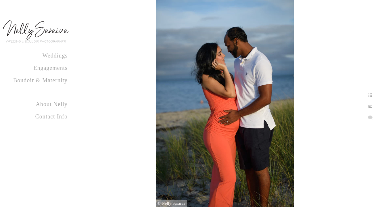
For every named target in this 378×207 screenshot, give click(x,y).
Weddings (55, 55)
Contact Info (51, 116)
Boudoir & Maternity (40, 80)
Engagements (50, 68)
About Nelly (52, 104)
